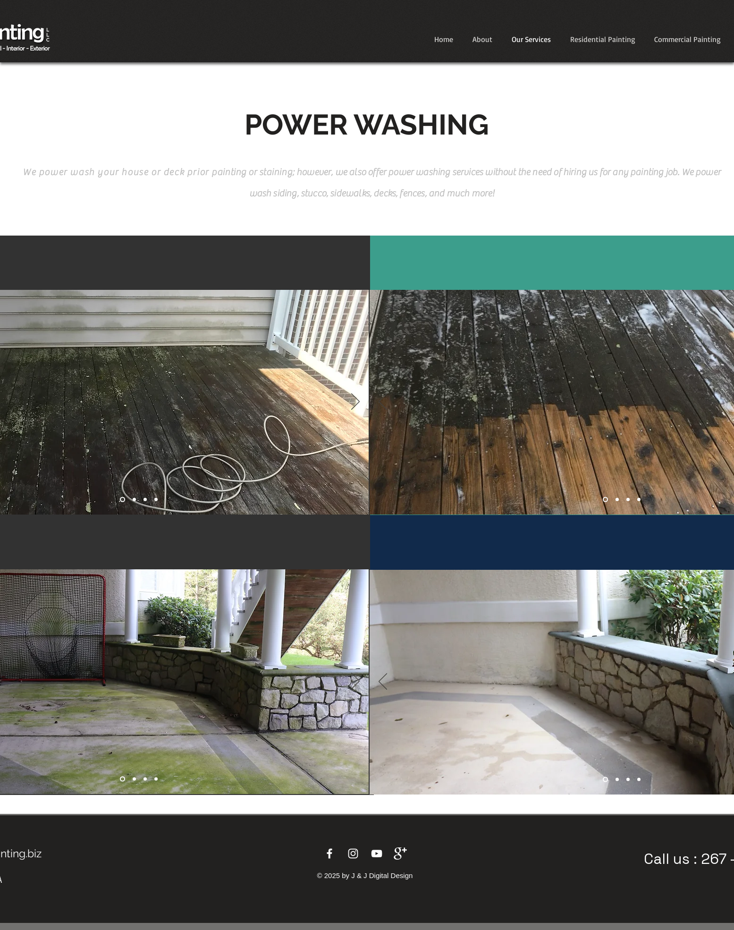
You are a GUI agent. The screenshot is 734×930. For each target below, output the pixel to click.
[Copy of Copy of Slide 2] (639, 499)
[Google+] (400, 853)
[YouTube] (376, 853)
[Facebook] (329, 853)
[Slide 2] (617, 499)
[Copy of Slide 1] (134, 499)
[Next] (355, 402)
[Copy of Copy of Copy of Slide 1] (156, 499)
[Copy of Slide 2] (628, 499)
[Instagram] (353, 853)
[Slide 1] (122, 499)
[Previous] (383, 402)
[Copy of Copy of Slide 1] (145, 499)
